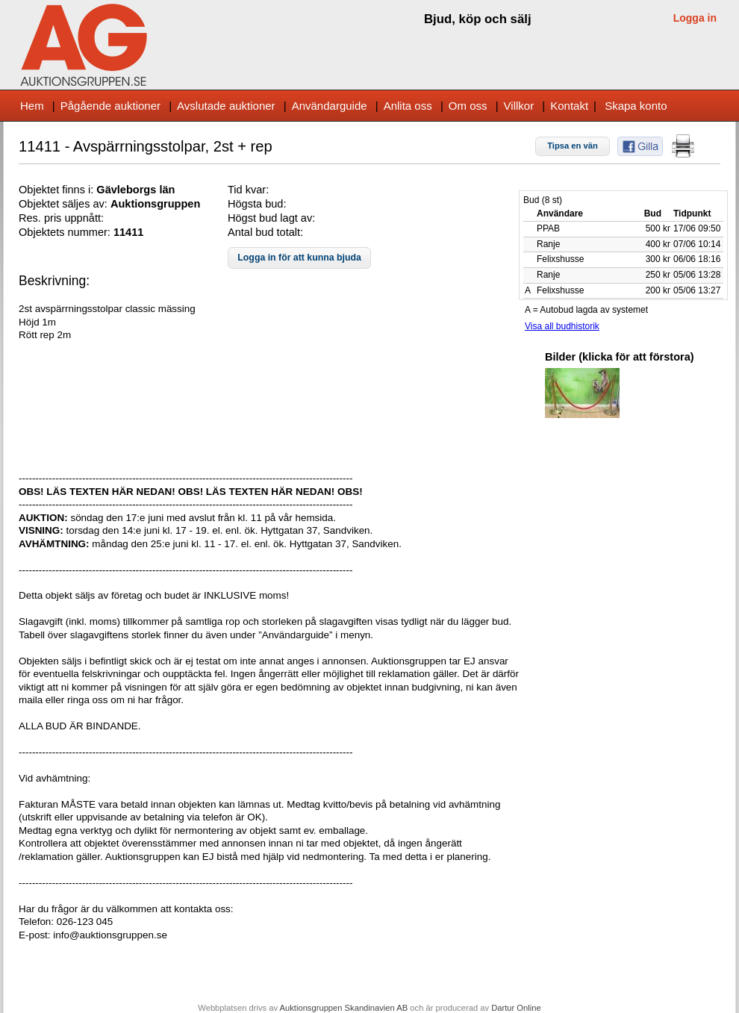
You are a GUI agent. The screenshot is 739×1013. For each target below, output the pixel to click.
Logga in (695, 18)
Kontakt (569, 105)
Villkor (519, 105)
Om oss (468, 105)
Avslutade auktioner (226, 105)
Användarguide (329, 105)
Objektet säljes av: (64, 204)
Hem (32, 105)
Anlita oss (408, 105)
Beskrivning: (54, 280)
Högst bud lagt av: (271, 218)
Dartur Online (516, 1007)
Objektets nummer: (66, 232)
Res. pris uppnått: (61, 218)
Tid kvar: (248, 190)
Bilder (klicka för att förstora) (619, 357)
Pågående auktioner (110, 105)
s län (162, 190)
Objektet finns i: (57, 190)
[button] (572, 146)
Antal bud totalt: (265, 232)
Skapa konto (636, 105)
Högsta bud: (257, 204)
